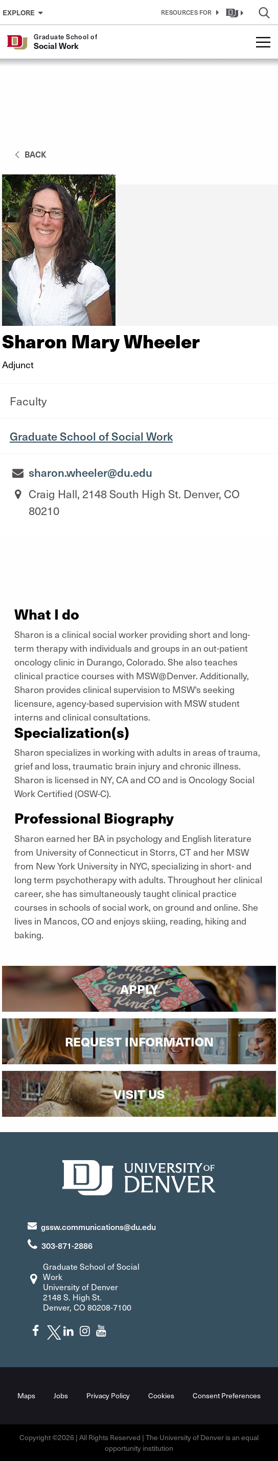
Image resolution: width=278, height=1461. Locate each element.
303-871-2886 (66, 1245)
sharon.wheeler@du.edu (90, 472)
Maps (26, 1395)
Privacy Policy (108, 1395)
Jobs (61, 1395)
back (29, 154)
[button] (188, 12)
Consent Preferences (227, 1395)
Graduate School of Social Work (91, 436)
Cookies (161, 1395)
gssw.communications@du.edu (98, 1226)
